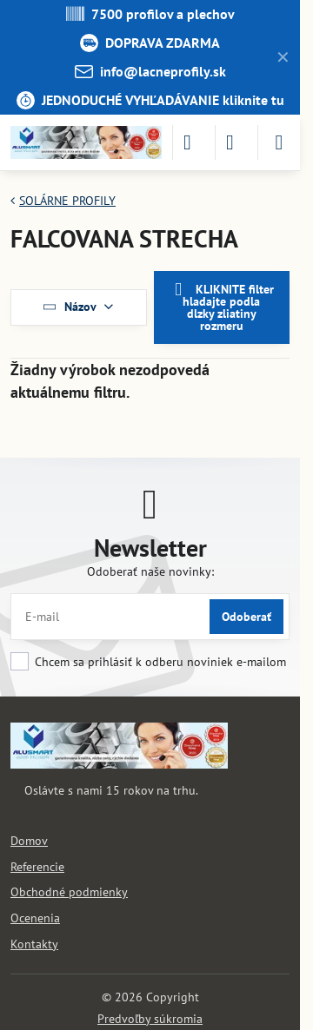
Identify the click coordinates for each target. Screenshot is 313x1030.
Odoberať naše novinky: (150, 571)
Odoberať (246, 616)
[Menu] (279, 142)
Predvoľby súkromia (150, 1019)
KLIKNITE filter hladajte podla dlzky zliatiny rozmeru (222, 307)
